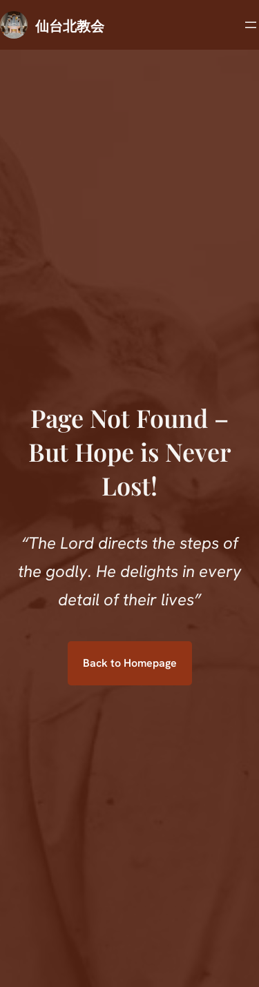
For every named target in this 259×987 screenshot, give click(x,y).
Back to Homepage (130, 663)
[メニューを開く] (250, 25)
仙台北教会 (69, 25)
